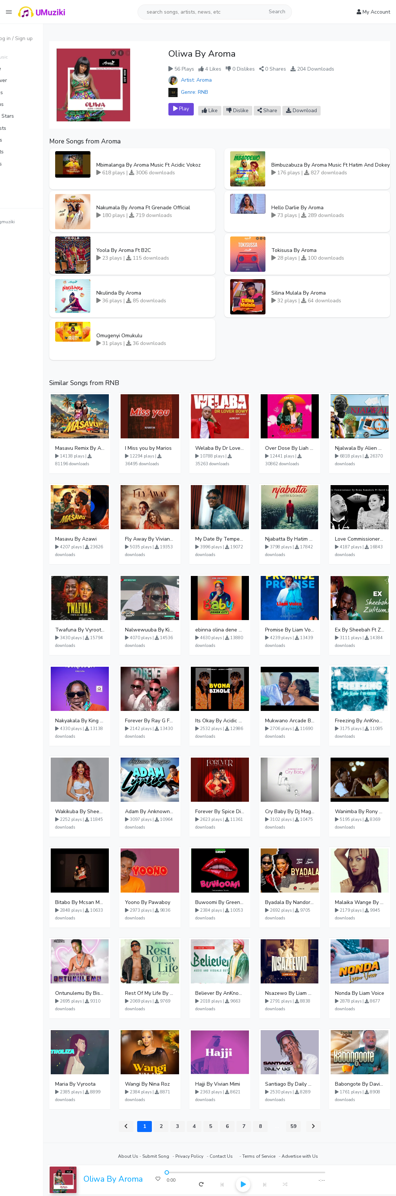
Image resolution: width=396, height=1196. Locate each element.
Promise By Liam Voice (298, 629)
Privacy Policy (204, 1156)
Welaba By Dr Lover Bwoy (235, 448)
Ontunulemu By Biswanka (107, 993)
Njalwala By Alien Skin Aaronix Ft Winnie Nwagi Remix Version (362, 448)
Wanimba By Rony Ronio (362, 811)
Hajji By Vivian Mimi (235, 1084)
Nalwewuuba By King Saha (171, 629)
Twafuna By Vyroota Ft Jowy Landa (107, 629)
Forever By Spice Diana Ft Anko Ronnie (235, 811)
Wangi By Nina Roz (171, 1084)
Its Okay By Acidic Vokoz (235, 720)
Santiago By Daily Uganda (298, 1084)
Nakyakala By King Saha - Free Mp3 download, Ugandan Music (107, 720)
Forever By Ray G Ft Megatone (171, 720)
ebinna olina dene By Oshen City (235, 629)
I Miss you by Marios (171, 448)
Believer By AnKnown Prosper (235, 993)
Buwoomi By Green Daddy (235, 902)
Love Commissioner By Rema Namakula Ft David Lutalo (362, 538)
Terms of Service (273, 1156)
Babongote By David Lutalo (362, 1084)
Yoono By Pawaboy (171, 902)
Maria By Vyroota (105, 1084)
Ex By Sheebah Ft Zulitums (362, 629)
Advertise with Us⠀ (316, 1156)
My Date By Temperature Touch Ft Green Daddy (235, 538)
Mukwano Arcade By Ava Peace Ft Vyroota (298, 720)
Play (201, 108)
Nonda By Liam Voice (362, 993)
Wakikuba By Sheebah (107, 811)
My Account (373, 11)
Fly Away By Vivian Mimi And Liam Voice (171, 538)
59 (308, 1126)
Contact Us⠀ (238, 1156)
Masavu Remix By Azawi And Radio (107, 448)
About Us (143, 1156)
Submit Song (170, 1156)
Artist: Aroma (210, 79)
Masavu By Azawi (106, 538)
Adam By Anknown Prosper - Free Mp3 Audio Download (171, 811)
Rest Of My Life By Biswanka (171, 993)
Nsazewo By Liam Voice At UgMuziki (298, 993)
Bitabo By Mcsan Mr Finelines (107, 902)
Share (287, 110)
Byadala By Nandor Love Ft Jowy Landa (298, 902)
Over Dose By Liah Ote (298, 448)
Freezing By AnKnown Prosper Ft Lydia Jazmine (362, 720)
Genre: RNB (208, 92)
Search (277, 11)
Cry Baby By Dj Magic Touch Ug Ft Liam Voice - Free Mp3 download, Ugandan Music (298, 811)
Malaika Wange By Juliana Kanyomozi (362, 902)
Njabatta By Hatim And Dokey (298, 538)
